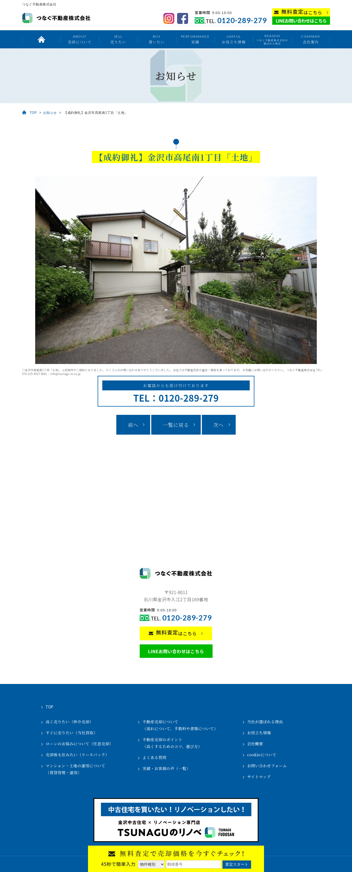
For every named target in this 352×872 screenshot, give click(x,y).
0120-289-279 (242, 20)
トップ (41, 39)
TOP (33, 113)
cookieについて (261, 754)
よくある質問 (154, 757)
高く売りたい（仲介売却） (70, 721)
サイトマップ (259, 776)
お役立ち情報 (234, 39)
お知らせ (50, 113)
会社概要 (255, 743)
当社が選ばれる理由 (265, 721)
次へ (218, 424)
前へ (133, 424)
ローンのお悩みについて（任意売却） (79, 743)
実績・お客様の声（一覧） (166, 768)
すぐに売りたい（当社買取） (72, 732)
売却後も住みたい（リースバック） (77, 754)
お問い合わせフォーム (267, 765)
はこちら (301, 12)
